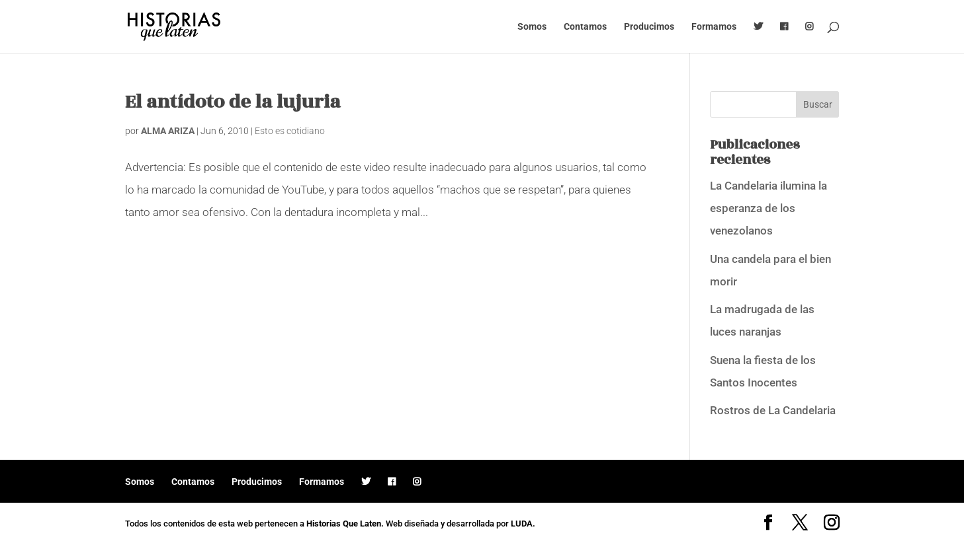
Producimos (649, 27)
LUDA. (523, 523)
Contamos (585, 27)
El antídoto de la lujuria (233, 102)
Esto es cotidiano (290, 131)
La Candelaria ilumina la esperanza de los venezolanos (768, 208)
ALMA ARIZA (168, 131)
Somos (532, 27)
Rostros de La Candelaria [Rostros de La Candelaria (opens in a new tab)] (773, 410)
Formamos (713, 27)
